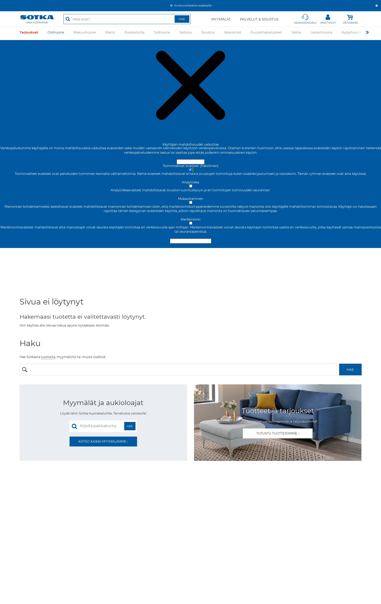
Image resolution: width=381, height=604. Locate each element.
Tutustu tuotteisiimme (276, 433)
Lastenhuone (321, 33)
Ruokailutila (134, 33)
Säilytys (185, 33)
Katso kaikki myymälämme (102, 441)
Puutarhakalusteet (266, 33)
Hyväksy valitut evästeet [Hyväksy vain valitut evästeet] (190, 241)
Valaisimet (232, 33)
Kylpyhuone (351, 33)
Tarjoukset (29, 33)
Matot (110, 33)
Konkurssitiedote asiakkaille (193, 5)
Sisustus (208, 33)
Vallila (296, 33)
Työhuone (162, 33)
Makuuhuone (84, 33)
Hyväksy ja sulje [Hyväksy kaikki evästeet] (190, 162)
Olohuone (55, 33)
